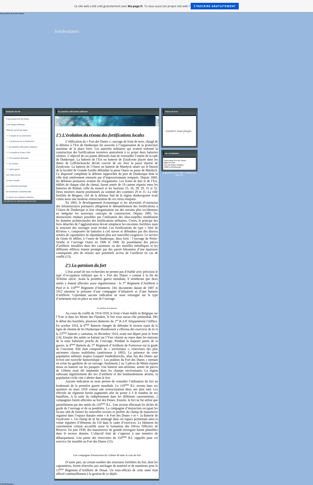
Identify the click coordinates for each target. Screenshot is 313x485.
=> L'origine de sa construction (18, 136)
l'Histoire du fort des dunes (17, 130)
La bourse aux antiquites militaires (20, 197)
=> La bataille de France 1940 (18, 152)
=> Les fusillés (12, 164)
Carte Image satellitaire (15, 124)
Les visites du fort (13, 175)
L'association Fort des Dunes (17, 119)
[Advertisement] (156, 76)
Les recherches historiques (16, 186)
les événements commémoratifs (18, 191)
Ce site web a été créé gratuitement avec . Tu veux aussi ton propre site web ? (156, 6)
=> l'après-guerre (13, 169)
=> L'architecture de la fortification (20, 141)
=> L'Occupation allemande (17, 158)
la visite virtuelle (13, 180)
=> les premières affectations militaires (21, 147)
